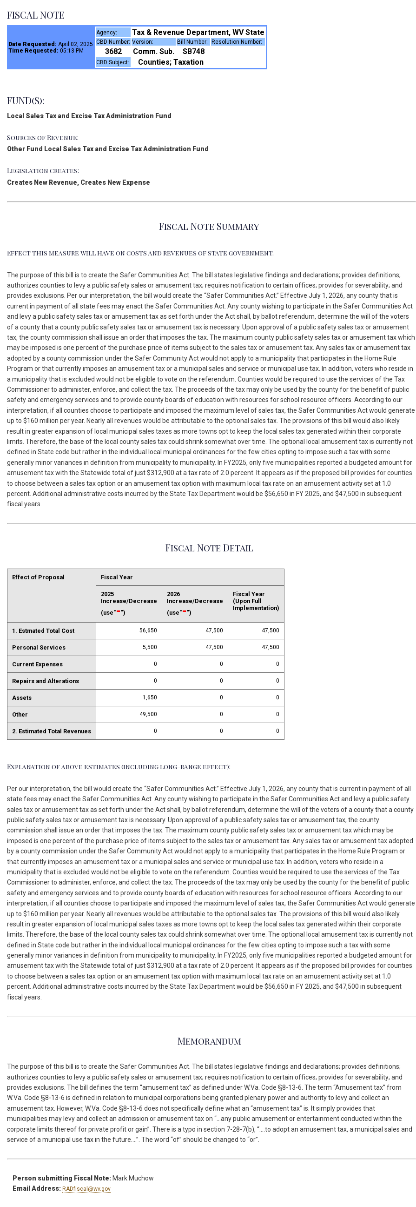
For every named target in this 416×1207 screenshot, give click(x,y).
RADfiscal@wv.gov (86, 1189)
